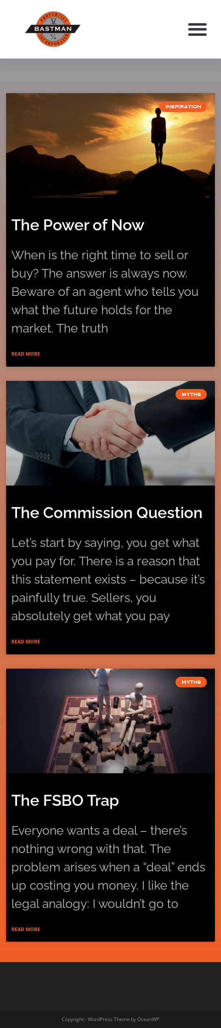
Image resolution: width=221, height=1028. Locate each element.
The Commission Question (107, 512)
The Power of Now (78, 225)
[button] (197, 29)
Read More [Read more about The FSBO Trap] (25, 929)
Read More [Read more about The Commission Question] (25, 641)
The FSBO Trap (65, 800)
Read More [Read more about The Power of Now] (25, 353)
